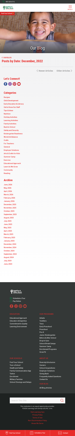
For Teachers (9, 144)
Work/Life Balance (11, 137)
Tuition (12, 374)
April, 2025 (8, 231)
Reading (7, 173)
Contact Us (43, 379)
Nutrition (7, 114)
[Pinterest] (14, 84)
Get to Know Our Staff (12, 107)
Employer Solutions (11, 150)
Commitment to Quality (18, 324)
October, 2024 (9, 251)
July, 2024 (7, 261)
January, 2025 (9, 241)
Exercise (7, 160)
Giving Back (44, 374)
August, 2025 (9, 218)
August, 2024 (9, 257)
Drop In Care (44, 341)
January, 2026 (9, 201)
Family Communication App (20, 371)
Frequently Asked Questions (50, 376)
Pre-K (41, 332)
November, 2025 (10, 208)
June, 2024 (8, 264)
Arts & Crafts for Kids (12, 153)
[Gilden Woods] (12, 8)
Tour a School (15, 365)
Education (15, 314)
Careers (42, 365)
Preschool (43, 329)
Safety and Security (11, 130)
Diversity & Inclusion (47, 362)
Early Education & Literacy (14, 104)
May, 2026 (7, 188)
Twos (41, 324)
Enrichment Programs (48, 349)
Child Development (11, 101)
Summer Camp (9, 157)
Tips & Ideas (8, 110)
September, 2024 (10, 254)
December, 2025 (10, 204)
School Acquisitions (47, 368)
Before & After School (47, 338)
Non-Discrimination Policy (37, 420)
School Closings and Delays (20, 382)
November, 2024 (10, 247)
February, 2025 (9, 237)
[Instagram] (10, 84)
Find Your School (6, 13)
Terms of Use (37, 418)
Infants (42, 318)
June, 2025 (8, 224)
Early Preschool (45, 327)
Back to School (9, 127)
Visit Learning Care (37, 412)
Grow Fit (42, 352)
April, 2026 (8, 191)
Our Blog (7, 58)
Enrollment (14, 376)
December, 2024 (10, 244)
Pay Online (17, 301)
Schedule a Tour (19, 298)
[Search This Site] (37, 400)
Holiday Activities (10, 117)
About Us (43, 358)
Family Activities (10, 124)
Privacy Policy (37, 415)
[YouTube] (19, 84)
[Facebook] (5, 84)
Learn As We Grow (11, 167)
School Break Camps (47, 344)
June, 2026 (8, 185)
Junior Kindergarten (47, 335)
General (7, 147)
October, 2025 (9, 211)
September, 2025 (10, 214)
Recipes (7, 97)
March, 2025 (8, 234)
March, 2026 (8, 195)
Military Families (16, 379)
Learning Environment (18, 327)
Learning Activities (11, 120)
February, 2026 (9, 198)
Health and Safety (16, 368)
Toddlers (43, 321)
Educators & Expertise (18, 321)
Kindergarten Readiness (13, 134)
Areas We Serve (37, 423)
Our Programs (46, 314)
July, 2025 (7, 221)
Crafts (6, 140)
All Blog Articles (45, 388)
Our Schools (16, 358)
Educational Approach (12, 163)
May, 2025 (7, 228)
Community (8, 170)
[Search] (62, 400)
